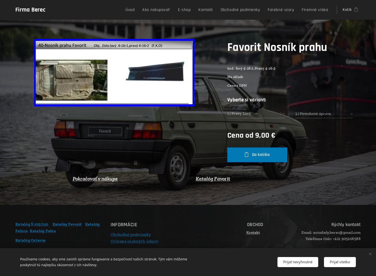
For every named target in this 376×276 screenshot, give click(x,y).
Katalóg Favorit (213, 178)
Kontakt (253, 232)
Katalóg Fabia (43, 230)
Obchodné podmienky (131, 234)
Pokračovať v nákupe (95, 178)
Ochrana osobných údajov (134, 241)
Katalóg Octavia (30, 240)
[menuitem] (148, 10)
